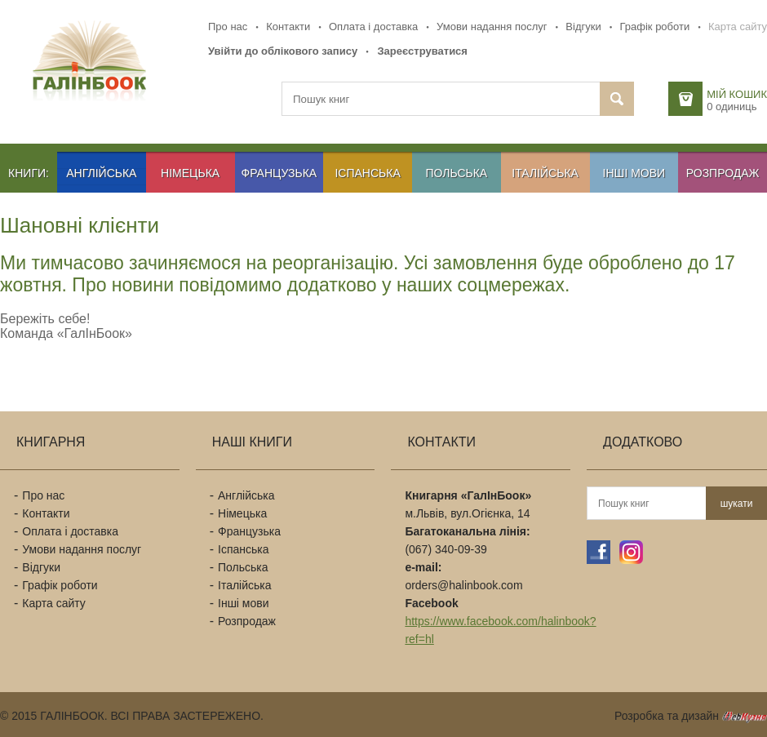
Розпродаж (723, 173)
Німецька (190, 173)
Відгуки (583, 26)
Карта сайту (737, 26)
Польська (457, 173)
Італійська (545, 173)
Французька (279, 173)
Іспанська (367, 173)
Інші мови (634, 173)
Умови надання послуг (492, 26)
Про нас (227, 26)
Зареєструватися (422, 51)
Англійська (101, 173)
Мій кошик (737, 94)
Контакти (288, 26)
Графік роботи (654, 26)
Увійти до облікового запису (282, 51)
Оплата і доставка (373, 26)
